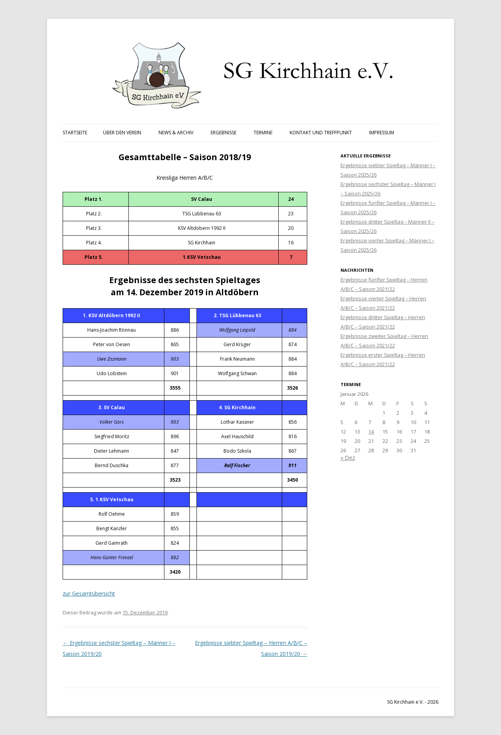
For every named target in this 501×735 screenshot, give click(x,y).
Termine (263, 132)
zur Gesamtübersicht (89, 593)
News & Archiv (176, 132)
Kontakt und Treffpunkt (321, 132)
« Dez (348, 457)
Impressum (381, 132)
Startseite (75, 132)
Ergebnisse (223, 132)
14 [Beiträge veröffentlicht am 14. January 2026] (371, 431)
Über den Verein (122, 132)
